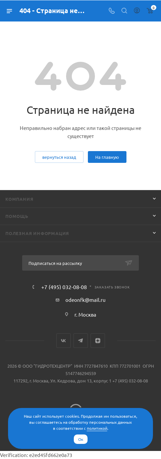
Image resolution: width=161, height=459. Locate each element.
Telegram (80, 340)
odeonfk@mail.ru (85, 299)
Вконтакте (63, 340)
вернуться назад (59, 157)
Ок (80, 439)
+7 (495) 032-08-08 (64, 286)
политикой (97, 428)
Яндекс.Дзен (98, 340)
